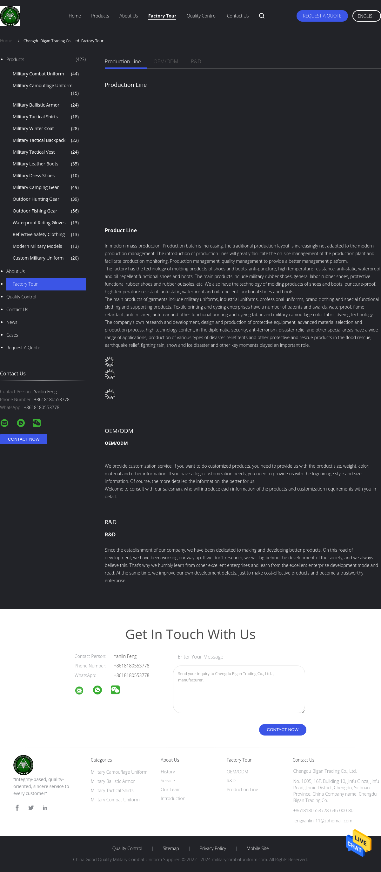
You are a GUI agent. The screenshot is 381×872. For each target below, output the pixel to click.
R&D (196, 61)
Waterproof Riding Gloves (46, 223)
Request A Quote (322, 16)
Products (100, 16)
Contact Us (238, 16)
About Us (128, 16)
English (367, 16)
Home (75, 16)
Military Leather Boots (46, 164)
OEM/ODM (166, 61)
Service (168, 781)
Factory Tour (162, 16)
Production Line (123, 61)
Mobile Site (258, 848)
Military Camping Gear (46, 187)
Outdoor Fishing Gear (46, 211)
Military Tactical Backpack (46, 140)
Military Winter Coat (46, 128)
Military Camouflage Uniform (46, 89)
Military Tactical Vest (46, 152)
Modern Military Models (46, 246)
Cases (12, 335)
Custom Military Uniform (46, 258)
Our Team (171, 789)
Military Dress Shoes (46, 175)
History (168, 772)
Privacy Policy (213, 848)
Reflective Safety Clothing (46, 234)
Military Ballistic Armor (46, 105)
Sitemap (171, 848)
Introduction (173, 798)
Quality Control (202, 16)
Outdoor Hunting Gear (46, 199)
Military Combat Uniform (46, 74)
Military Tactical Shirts (46, 117)
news (11, 322)
